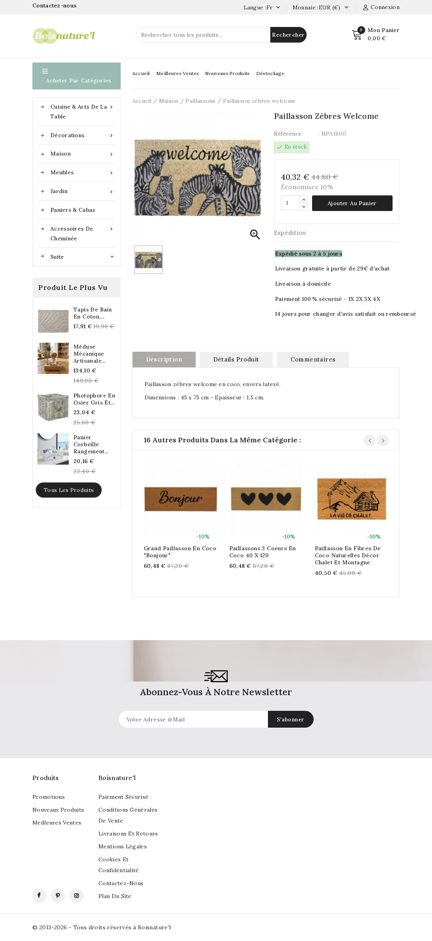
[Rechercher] (221, 35)
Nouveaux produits (58, 809)
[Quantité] (290, 202)
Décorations (82, 135)
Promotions (48, 796)
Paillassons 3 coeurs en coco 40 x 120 (262, 552)
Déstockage (270, 73)
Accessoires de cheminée (82, 233)
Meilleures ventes (56, 822)
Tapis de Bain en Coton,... (92, 313)
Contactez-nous (55, 5)
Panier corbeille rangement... (91, 444)
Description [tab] (164, 359)
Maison (82, 154)
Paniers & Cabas (72, 209)
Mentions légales (122, 846)
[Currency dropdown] (346, 8)
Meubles (82, 172)
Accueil (141, 73)
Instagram (77, 896)
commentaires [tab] (313, 359)
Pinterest (58, 896)
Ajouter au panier (352, 203)
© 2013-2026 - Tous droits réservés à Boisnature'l (101, 927)
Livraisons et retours (128, 833)
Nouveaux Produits (227, 73)
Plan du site (115, 896)
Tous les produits (69, 490)
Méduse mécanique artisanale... (89, 353)
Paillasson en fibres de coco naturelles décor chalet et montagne (348, 555)
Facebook (39, 896)
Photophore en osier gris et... (94, 399)
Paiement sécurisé (123, 796)
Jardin (82, 191)
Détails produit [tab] (236, 359)
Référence (288, 133)
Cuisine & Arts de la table (82, 111)
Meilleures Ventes (177, 73)
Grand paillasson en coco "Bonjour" (180, 552)
